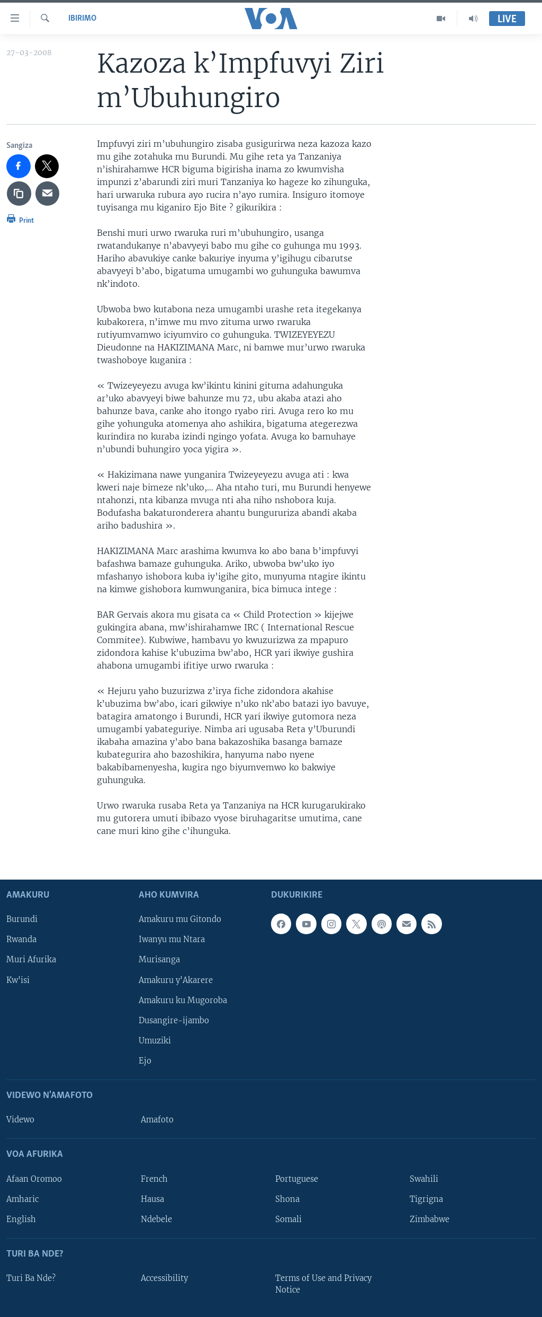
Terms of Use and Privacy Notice (323, 1284)
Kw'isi (18, 980)
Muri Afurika (31, 959)
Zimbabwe (429, 1219)
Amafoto (157, 1120)
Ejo (145, 1060)
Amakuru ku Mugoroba (183, 1000)
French (154, 1178)
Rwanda (21, 939)
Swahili (424, 1178)
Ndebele (156, 1219)
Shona (287, 1199)
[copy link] (19, 193)
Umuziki (155, 1040)
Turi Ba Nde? (31, 1278)
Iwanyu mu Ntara (172, 939)
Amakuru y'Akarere (176, 980)
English (21, 1219)
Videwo (20, 1120)
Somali (288, 1219)
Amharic (22, 1199)
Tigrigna (426, 1199)
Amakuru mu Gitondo (180, 919)
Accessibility (164, 1278)
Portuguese (296, 1178)
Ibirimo (82, 18)
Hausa (152, 1199)
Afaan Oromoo (34, 1178)
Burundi (22, 919)
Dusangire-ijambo (174, 1020)
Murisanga (159, 959)
